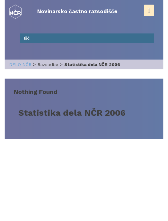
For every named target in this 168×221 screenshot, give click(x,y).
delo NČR (20, 64)
